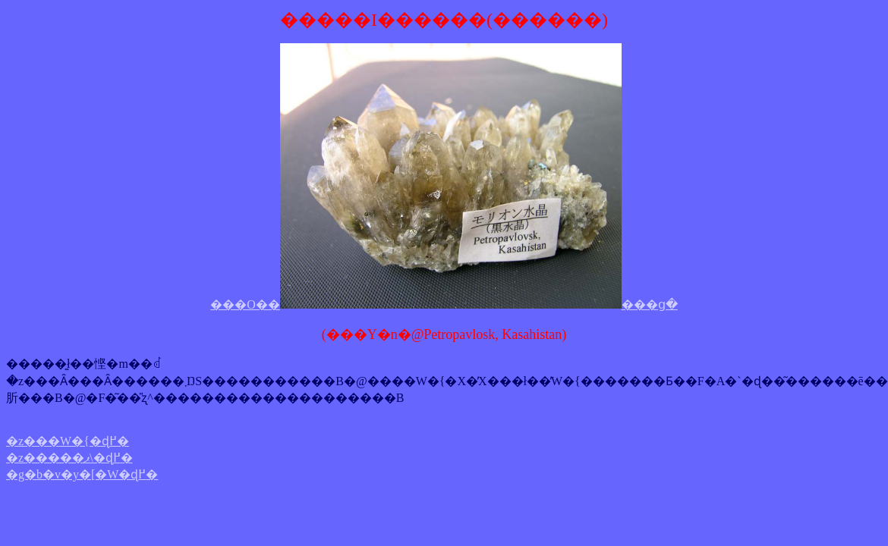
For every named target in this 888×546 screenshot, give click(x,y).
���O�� (245, 304)
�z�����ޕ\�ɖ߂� (69, 457)
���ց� (650, 304)
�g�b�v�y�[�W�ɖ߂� (82, 474)
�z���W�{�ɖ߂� (67, 441)
